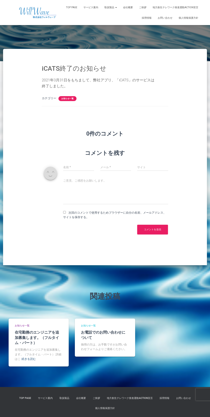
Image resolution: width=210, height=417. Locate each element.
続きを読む (29, 359)
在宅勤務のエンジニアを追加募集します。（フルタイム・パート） (37, 337)
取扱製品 (110, 7)
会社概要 (128, 7)
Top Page (71, 7)
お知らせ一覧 (67, 98)
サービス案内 (90, 7)
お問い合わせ (165, 17)
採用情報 (147, 17)
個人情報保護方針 (188, 17)
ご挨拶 (142, 7)
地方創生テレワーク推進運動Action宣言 (175, 7)
